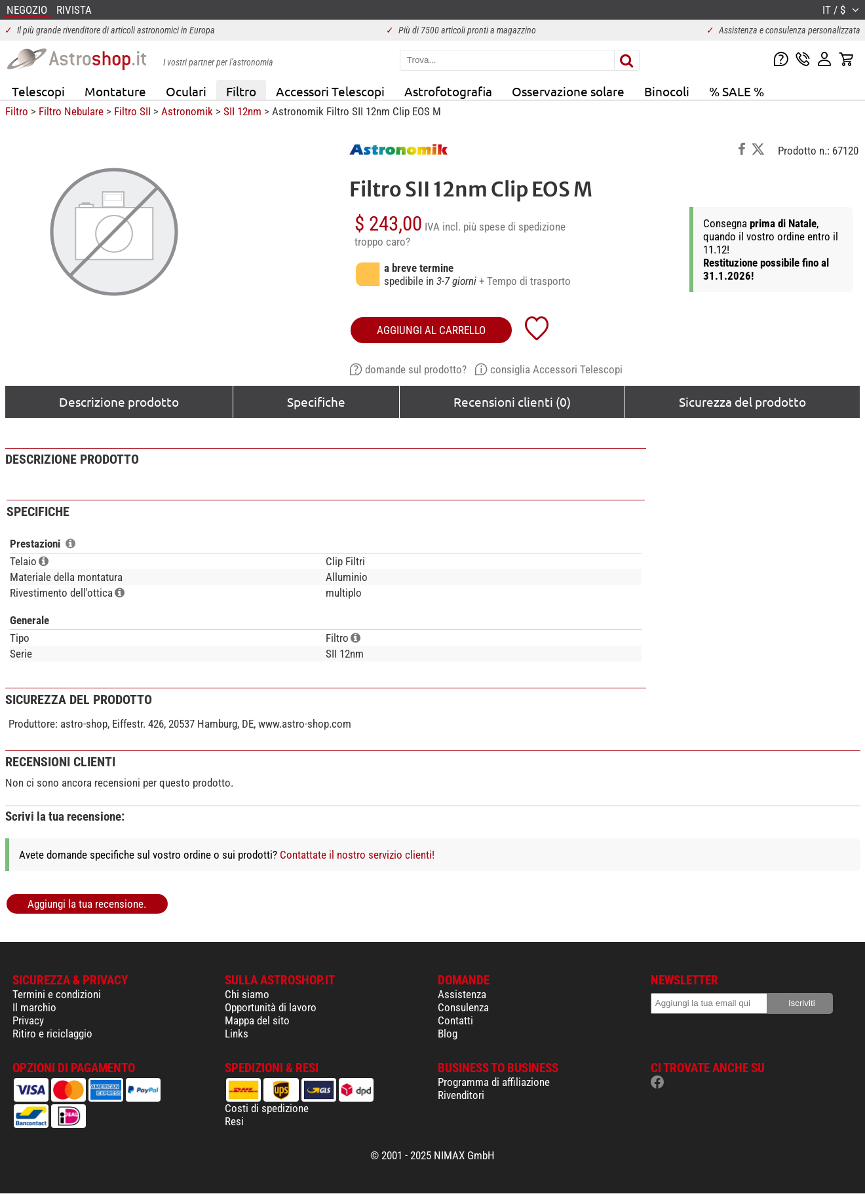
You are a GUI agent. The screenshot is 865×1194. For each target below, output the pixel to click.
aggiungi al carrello (431, 330)
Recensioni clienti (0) (512, 401)
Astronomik (187, 111)
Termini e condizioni (56, 994)
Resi (234, 1121)
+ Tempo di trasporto (525, 281)
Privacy (28, 1020)
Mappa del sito (257, 1020)
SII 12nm (242, 111)
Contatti (455, 1020)
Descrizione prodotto (119, 401)
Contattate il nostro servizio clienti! (357, 854)
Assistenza (462, 994)
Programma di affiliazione (494, 1082)
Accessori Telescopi (330, 91)
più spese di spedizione (514, 226)
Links (236, 1033)
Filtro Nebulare (71, 111)
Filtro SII (132, 111)
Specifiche (316, 401)
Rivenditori (461, 1095)
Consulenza (463, 1007)
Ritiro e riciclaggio (52, 1033)
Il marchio (34, 1007)
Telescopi (38, 91)
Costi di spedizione (267, 1108)
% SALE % (736, 91)
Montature (115, 91)
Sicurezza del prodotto (742, 401)
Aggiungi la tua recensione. (87, 903)
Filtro (241, 91)
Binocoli (666, 91)
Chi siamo (247, 994)
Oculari (186, 91)
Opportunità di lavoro (271, 1007)
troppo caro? (382, 241)
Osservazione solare (568, 91)
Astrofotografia (448, 91)
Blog (447, 1033)
